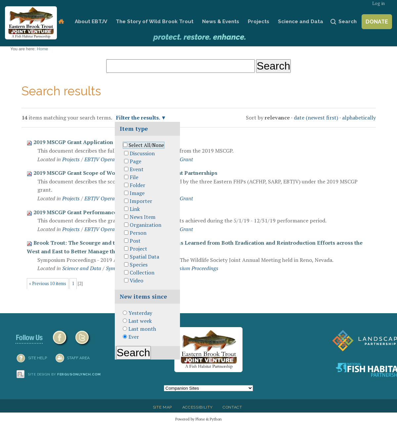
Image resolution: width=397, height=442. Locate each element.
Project (138, 248)
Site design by (64, 374)
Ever (133, 336)
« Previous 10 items (47, 283)
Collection (142, 272)
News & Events (220, 22)
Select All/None (146, 145)
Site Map (162, 407)
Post (135, 240)
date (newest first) (316, 117)
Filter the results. (138, 117)
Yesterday (140, 313)
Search (347, 22)
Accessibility (197, 407)
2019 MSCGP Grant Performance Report (84, 212)
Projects (258, 22)
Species (139, 264)
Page (135, 161)
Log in (378, 3)
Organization (145, 224)
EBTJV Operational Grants (114, 159)
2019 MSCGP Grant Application (73, 142)
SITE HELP (37, 358)
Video (136, 280)
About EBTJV (91, 22)
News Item (142, 217)
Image (137, 193)
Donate (377, 22)
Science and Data (300, 22)
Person (138, 232)
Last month (142, 328)
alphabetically (359, 117)
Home (61, 21)
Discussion (142, 153)
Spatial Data (144, 256)
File (134, 177)
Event (137, 169)
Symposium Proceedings (191, 268)
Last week (140, 320)
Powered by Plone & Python (198, 419)
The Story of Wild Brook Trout (155, 22)
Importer (141, 201)
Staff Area (78, 358)
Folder (137, 185)
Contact (232, 407)
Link (135, 209)
